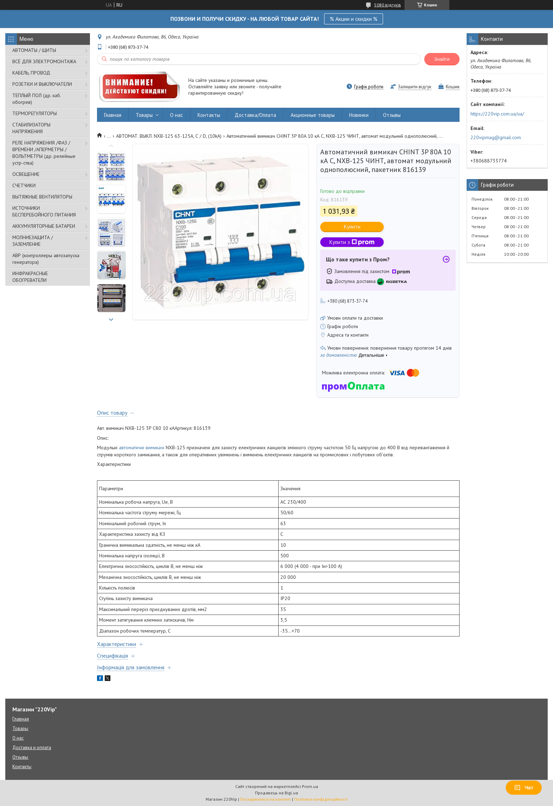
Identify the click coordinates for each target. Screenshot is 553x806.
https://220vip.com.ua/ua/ (497, 114)
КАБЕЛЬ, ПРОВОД (31, 73)
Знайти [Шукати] (442, 59)
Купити (352, 226)
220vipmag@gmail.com (495, 137)
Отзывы (392, 115)
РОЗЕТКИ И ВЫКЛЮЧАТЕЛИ (42, 84)
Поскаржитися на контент (265, 799)
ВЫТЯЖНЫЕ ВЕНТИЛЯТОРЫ (42, 197)
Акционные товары (313, 115)
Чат (523, 787)
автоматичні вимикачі (141, 447)
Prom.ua (310, 786)
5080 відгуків (387, 4)
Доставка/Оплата (255, 115)
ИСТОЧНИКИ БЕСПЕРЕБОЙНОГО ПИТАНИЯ (44, 211)
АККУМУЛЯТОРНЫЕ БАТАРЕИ (43, 226)
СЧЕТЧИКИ (24, 185)
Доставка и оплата (31, 748)
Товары (144, 115)
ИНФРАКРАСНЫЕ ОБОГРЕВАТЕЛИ (30, 276)
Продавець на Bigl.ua (276, 792)
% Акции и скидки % (353, 18)
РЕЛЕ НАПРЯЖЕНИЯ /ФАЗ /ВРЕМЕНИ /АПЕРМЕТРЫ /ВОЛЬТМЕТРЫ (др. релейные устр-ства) (43, 153)
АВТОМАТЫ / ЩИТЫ (34, 50)
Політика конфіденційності (321, 799)
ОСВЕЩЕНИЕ (26, 174)
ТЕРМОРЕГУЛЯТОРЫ (34, 113)
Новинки (359, 115)
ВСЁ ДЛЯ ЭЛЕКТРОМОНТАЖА (44, 61)
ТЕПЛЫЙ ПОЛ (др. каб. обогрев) (36, 98)
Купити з (352, 242)
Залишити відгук (414, 87)
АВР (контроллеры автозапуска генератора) (45, 258)
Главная (112, 115)
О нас (176, 115)
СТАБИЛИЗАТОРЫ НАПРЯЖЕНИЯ (31, 128)
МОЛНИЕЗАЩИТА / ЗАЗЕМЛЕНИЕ (32, 240)
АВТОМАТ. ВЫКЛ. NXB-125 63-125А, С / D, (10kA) (168, 136)
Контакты (209, 115)
